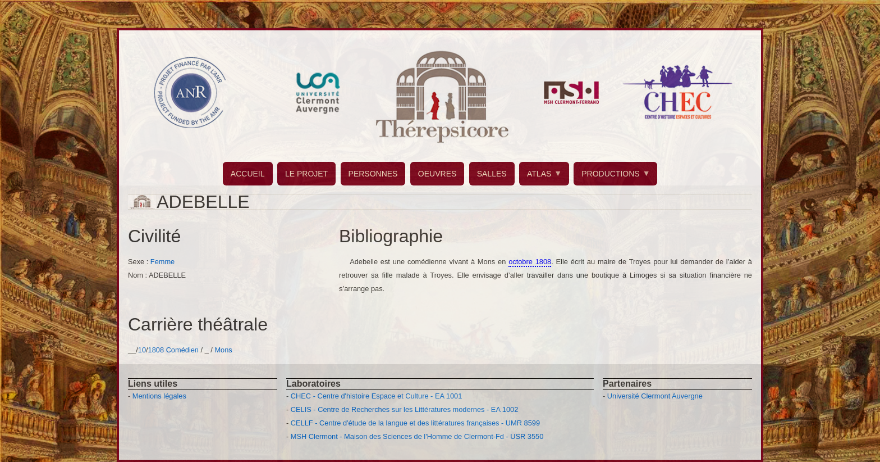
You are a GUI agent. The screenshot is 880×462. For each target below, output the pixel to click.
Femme (162, 261)
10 (142, 350)
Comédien (182, 350)
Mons (223, 350)
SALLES (492, 173)
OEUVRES (437, 173)
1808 (156, 350)
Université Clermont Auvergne (655, 396)
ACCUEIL (248, 173)
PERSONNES (373, 173)
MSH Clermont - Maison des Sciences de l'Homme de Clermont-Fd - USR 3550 (417, 436)
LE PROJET (306, 173)
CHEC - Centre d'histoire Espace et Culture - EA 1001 (376, 396)
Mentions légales (159, 396)
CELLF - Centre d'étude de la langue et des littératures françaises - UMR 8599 (415, 423)
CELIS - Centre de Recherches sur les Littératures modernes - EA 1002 (404, 409)
